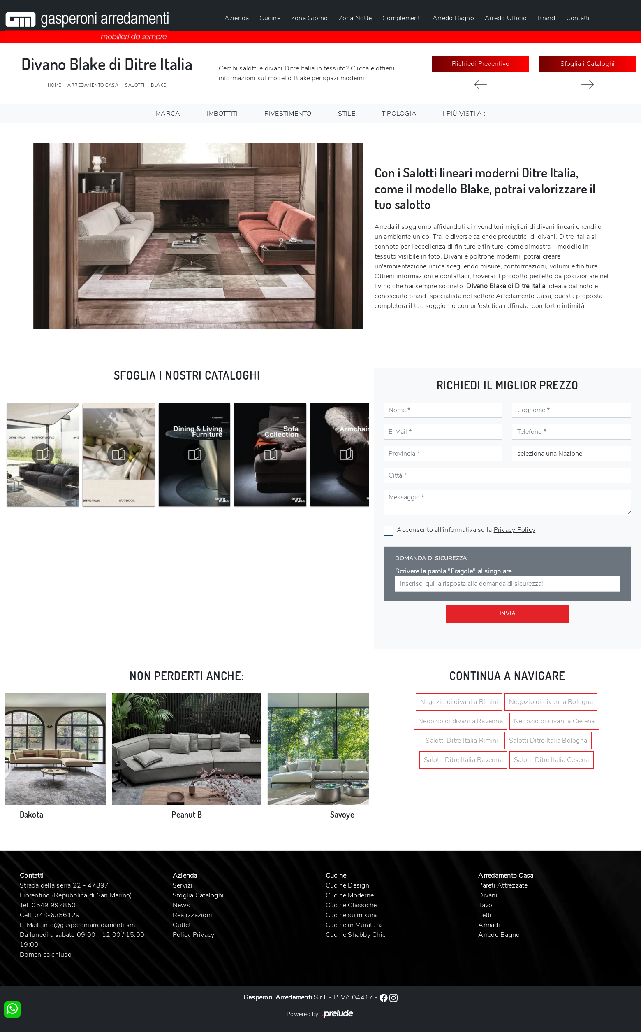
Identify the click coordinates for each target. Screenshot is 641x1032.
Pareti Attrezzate (503, 885)
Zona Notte (355, 18)
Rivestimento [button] (288, 113)
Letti (484, 915)
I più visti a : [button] (464, 113)
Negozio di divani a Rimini (459, 701)
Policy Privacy (194, 934)
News (181, 905)
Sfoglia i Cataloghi (587, 63)
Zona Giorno (309, 18)
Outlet (182, 924)
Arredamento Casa (92, 85)
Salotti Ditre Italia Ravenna (463, 759)
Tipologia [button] (399, 113)
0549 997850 (54, 905)
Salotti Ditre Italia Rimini (462, 740)
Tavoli (487, 905)
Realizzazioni (192, 915)
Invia (508, 613)
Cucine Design (347, 885)
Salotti (135, 85)
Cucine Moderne (350, 895)
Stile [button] (346, 113)
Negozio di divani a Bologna (551, 701)
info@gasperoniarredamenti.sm (88, 924)
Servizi (183, 885)
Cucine (269, 18)
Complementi (402, 18)
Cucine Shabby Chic (356, 934)
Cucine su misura (351, 915)
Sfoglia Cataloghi (198, 895)
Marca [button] (167, 113)
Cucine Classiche (351, 905)
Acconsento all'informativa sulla (466, 529)
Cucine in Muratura (354, 924)
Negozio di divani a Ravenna (460, 721)
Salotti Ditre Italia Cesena (551, 759)
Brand (546, 18)
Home (54, 85)
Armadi (489, 924)
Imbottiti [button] (222, 113)
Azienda (236, 18)
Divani (488, 895)
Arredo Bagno (453, 18)
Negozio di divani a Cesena (554, 721)
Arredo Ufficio (506, 18)
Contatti (578, 18)
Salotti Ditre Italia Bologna (548, 740)
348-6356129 (57, 915)
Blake (158, 85)
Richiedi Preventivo (480, 63)
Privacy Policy (515, 529)
